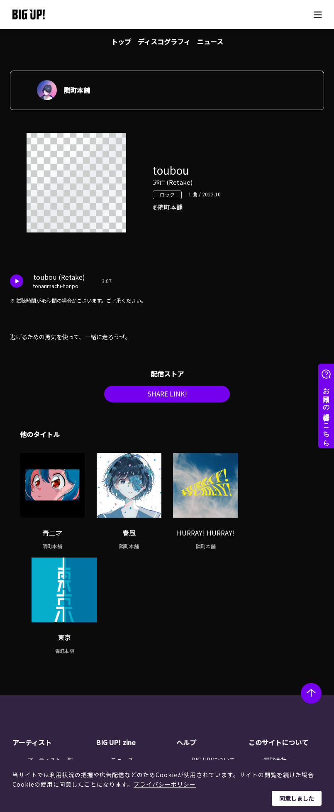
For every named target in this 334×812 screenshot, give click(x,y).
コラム (119, 667)
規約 (197, 688)
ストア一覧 (205, 667)
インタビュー (128, 678)
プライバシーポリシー (165, 784)
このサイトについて (278, 639)
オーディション (131, 688)
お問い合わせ (208, 709)
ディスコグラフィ (164, 41)
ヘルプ (186, 639)
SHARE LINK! (167, 396)
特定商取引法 (280, 678)
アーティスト (31, 639)
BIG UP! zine (116, 639)
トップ (121, 41)
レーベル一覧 (44, 667)
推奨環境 (203, 699)
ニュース (210, 41)
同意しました (296, 798)
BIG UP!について (213, 657)
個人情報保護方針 (286, 667)
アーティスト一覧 (50, 657)
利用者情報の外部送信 (292, 688)
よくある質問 (208, 678)
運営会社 (275, 657)
